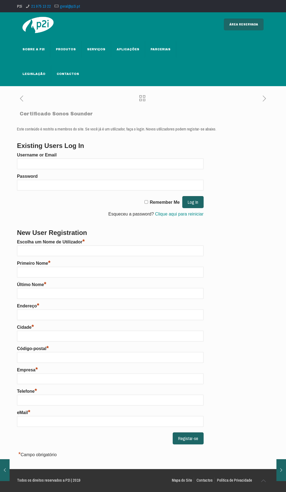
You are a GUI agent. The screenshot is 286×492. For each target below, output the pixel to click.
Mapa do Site (182, 480)
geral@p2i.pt (70, 6)
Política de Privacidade (234, 480)
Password (27, 176)
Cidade (25, 327)
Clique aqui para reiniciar (179, 214)
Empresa (27, 370)
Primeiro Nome (33, 263)
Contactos (205, 480)
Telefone (27, 391)
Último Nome (31, 284)
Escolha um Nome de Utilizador (51, 242)
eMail (23, 412)
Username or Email (37, 155)
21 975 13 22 (41, 6)
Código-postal (33, 348)
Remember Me (165, 202)
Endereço (28, 306)
